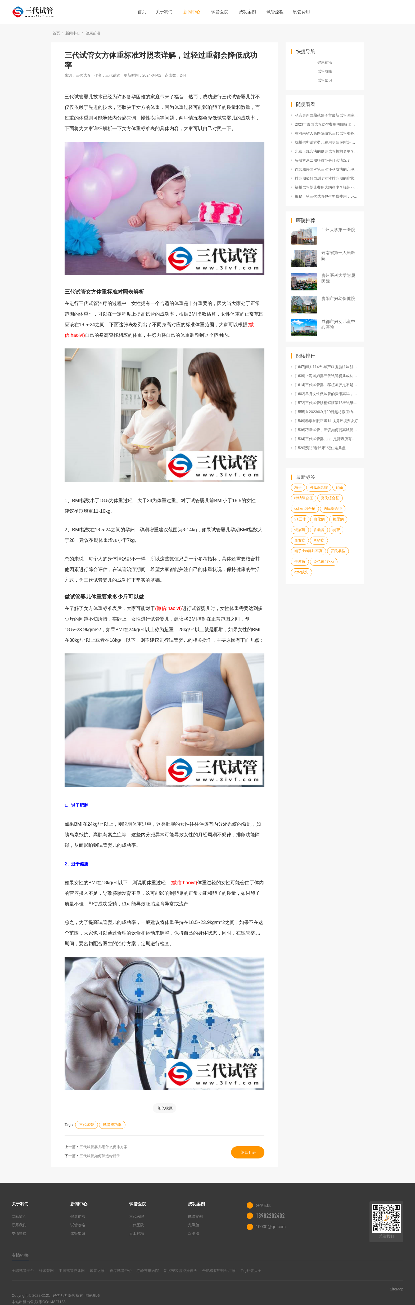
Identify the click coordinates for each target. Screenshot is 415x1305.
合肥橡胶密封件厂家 (219, 1270)
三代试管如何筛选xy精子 (99, 1156)
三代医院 (136, 1216)
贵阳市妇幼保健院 (338, 298)
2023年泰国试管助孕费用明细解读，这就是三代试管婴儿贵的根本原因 (326, 124)
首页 (142, 12)
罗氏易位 (338, 551)
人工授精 (136, 1233)
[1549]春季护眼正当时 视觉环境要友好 (326, 421)
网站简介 (19, 1216)
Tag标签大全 (251, 1270)
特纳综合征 (303, 498)
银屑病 (299, 530)
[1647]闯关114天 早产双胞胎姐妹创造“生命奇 (326, 367)
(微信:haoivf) (168, 608)
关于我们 (164, 12)
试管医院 (219, 12)
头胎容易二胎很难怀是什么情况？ (322, 160)
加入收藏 (165, 1108)
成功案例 (247, 12)
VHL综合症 (319, 487)
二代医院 (136, 1225)
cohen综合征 (304, 508)
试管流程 (275, 12)
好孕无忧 (59, 1295)
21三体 (300, 519)
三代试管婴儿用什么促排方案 (103, 1147)
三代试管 (83, 75)
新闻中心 (191, 12)
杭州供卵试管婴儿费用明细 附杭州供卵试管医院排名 (326, 142)
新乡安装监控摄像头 (180, 1270)
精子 (298, 487)
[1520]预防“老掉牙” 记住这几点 (320, 448)
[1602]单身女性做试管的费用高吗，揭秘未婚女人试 (326, 394)
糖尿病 (338, 519)
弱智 (336, 530)
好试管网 (46, 1270)
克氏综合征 (330, 498)
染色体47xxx (323, 561)
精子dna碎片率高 (308, 551)
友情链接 (19, 1233)
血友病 (299, 540)
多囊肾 (318, 530)
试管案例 (195, 1216)
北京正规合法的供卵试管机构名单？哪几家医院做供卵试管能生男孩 (326, 151)
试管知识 (324, 80)
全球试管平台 (23, 1270)
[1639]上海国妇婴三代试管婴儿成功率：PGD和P (326, 376)
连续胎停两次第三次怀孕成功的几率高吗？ (326, 169)
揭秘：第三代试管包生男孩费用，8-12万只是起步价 (326, 196)
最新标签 (305, 477)
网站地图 (92, 1295)
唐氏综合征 (332, 508)
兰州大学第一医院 (338, 229)
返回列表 (248, 1152)
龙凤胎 (193, 1225)
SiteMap (396, 1289)
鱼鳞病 (318, 540)
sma (339, 487)
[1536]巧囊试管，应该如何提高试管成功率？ (326, 430)
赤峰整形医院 (148, 1270)
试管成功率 (112, 1124)
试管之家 (97, 1270)
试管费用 (301, 12)
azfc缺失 (301, 572)
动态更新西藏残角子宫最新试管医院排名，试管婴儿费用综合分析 (326, 115)
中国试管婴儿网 (72, 1270)
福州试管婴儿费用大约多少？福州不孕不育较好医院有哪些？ (326, 187)
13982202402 (270, 1215)
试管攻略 (324, 71)
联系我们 (19, 1225)
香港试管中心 (121, 1270)
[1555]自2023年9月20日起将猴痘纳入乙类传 (326, 412)
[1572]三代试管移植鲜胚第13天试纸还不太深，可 (326, 403)
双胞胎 (193, 1233)
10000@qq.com (271, 1226)
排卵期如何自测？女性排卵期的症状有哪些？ (326, 178)
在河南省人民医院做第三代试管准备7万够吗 (326, 133)
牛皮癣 (299, 561)
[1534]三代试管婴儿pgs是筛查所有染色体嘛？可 (326, 439)
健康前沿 (92, 33)
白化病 (319, 519)
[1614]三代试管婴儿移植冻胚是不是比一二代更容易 (326, 385)
